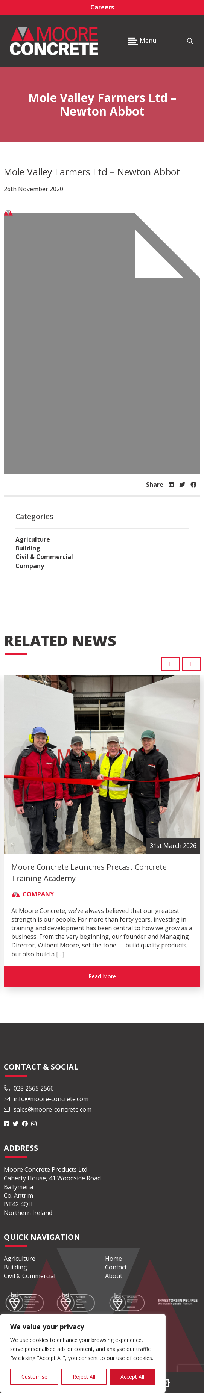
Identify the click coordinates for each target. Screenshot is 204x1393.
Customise (34, 1376)
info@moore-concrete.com (46, 1099)
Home (113, 1258)
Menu (142, 40)
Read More (102, 976)
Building (27, 548)
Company (29, 566)
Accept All (132, 1376)
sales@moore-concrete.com (47, 1109)
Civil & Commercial (44, 557)
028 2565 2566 (29, 1088)
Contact (116, 1267)
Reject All (84, 1376)
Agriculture (32, 539)
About (113, 1276)
